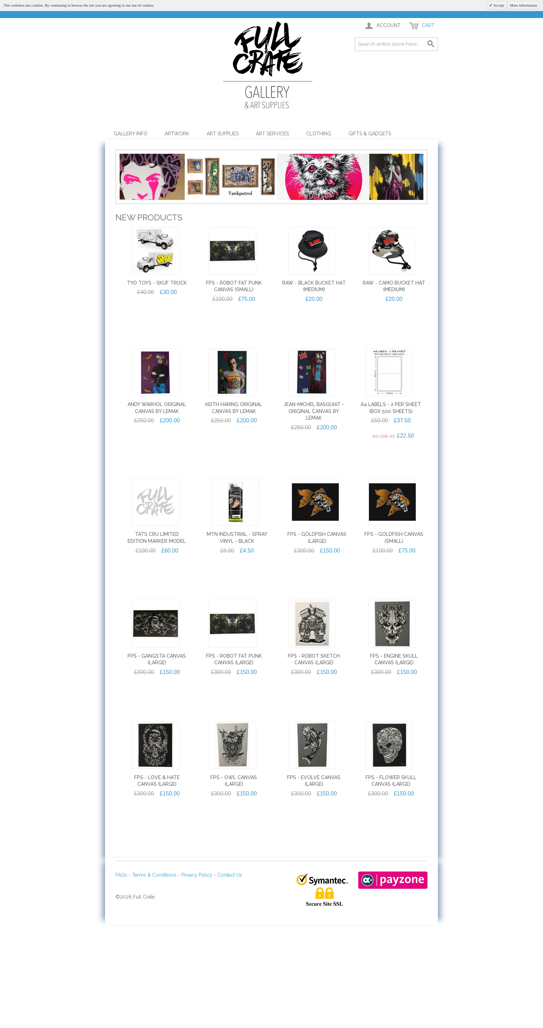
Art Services (272, 133)
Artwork (177, 133)
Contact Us (229, 981)
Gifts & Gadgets (369, 133)
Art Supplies (223, 133)
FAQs (121, 981)
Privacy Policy (197, 981)
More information (523, 5)
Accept (498, 5)
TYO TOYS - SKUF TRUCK (157, 389)
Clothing (318, 133)
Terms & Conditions (154, 981)
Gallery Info (130, 133)
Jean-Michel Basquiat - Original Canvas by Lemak (314, 517)
